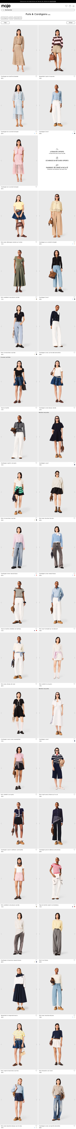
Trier (5, 22)
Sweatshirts (18, 18)
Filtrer (71, 22)
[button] (66, 6)
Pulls (11, 18)
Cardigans (4, 18)
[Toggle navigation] (73, 6)
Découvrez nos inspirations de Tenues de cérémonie (38, 1)
